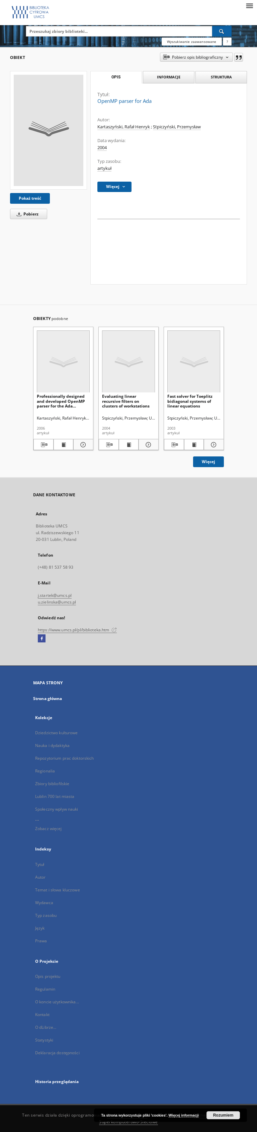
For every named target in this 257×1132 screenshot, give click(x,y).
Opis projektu (48, 976)
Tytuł (40, 864)
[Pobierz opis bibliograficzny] (43, 444)
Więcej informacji (184, 1115)
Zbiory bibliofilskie (52, 784)
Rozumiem (223, 1115)
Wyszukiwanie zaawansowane (192, 41)
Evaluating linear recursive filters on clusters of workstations (126, 400)
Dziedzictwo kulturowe (56, 733)
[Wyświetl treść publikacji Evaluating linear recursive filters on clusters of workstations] (129, 444)
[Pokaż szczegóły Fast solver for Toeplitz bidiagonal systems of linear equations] (213, 444)
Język (40, 928)
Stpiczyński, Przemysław (177, 127)
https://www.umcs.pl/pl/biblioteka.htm (77, 630)
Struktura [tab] (221, 76)
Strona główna (47, 698)
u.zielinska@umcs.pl (57, 602)
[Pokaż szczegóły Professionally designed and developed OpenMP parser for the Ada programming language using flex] (82, 444)
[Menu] (249, 5)
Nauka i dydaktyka (52, 745)
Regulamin (45, 989)
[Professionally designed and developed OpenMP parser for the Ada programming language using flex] (63, 362)
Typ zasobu (46, 915)
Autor (40, 877)
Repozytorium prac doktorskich (64, 758)
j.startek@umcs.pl (55, 595)
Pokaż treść (30, 198)
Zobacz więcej (48, 828)
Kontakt (42, 1014)
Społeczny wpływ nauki (56, 809)
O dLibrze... (45, 1027)
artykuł (104, 168)
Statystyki (44, 1040)
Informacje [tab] (168, 76)
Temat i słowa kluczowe (57, 890)
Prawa (41, 941)
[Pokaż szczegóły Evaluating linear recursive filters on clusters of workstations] (147, 444)
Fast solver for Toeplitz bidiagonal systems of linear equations (189, 400)
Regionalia (45, 771)
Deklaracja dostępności (57, 1053)
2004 (102, 147)
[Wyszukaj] (222, 31)
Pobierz (26, 214)
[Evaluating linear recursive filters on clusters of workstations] (128, 362)
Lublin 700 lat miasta (55, 796)
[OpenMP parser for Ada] (48, 130)
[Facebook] (42, 639)
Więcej (208, 461)
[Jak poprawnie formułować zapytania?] (227, 42)
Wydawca (44, 902)
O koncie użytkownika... (57, 1002)
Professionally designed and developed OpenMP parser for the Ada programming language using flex (61, 400)
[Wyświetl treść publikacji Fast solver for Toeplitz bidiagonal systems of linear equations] (194, 444)
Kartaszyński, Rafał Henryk (123, 127)
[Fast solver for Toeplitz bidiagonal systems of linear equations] (194, 362)
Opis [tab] (115, 77)
